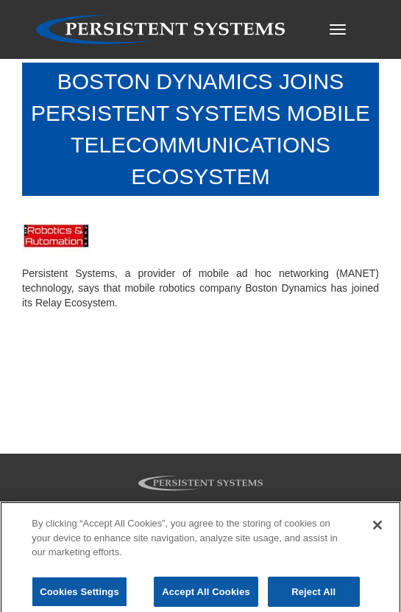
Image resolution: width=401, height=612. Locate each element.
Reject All (313, 594)
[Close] (377, 528)
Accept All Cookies (206, 594)
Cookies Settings (79, 594)
